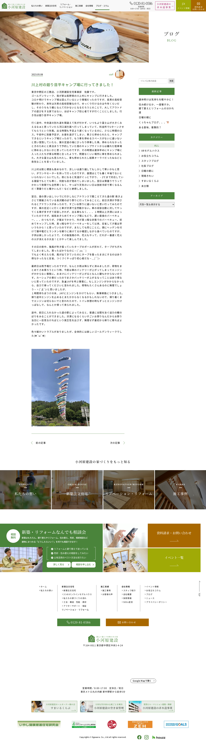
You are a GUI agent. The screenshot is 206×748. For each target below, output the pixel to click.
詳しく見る (58, 564)
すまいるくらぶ (150, 180)
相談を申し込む (83, 564)
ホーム (44, 586)
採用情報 (127, 598)
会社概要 (127, 594)
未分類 (145, 186)
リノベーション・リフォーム (75, 609)
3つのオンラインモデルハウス (78, 594)
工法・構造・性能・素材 (75, 602)
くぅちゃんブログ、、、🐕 (154, 122)
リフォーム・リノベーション (67, 5)
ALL (156, 145)
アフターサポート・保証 (75, 605)
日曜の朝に (145, 117)
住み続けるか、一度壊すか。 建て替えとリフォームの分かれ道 (156, 108)
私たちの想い (38, 5)
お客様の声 (107, 594)
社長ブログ (147, 165)
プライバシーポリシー (156, 602)
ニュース (150, 598)
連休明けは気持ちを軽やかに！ (156, 99)
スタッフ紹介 (129, 590)
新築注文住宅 (70, 590)
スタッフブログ (150, 160)
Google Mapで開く (142, 680)
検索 (171, 81)
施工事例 (106, 590)
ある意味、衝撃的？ (150, 127)
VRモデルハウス (150, 150)
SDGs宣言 (128, 602)
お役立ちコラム (150, 155)
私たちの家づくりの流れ (75, 598)
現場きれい (147, 175)
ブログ (149, 594)
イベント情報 (152, 586)
